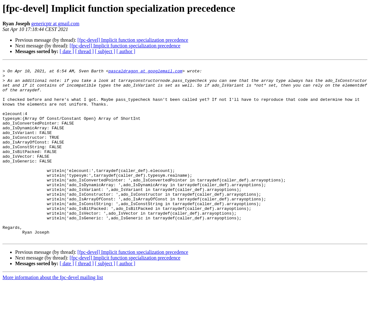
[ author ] (125, 51)
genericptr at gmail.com (55, 23)
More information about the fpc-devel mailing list (53, 312)
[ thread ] (84, 51)
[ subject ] (105, 51)
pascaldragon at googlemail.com (145, 73)
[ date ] (67, 51)
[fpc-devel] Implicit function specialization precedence (132, 40)
